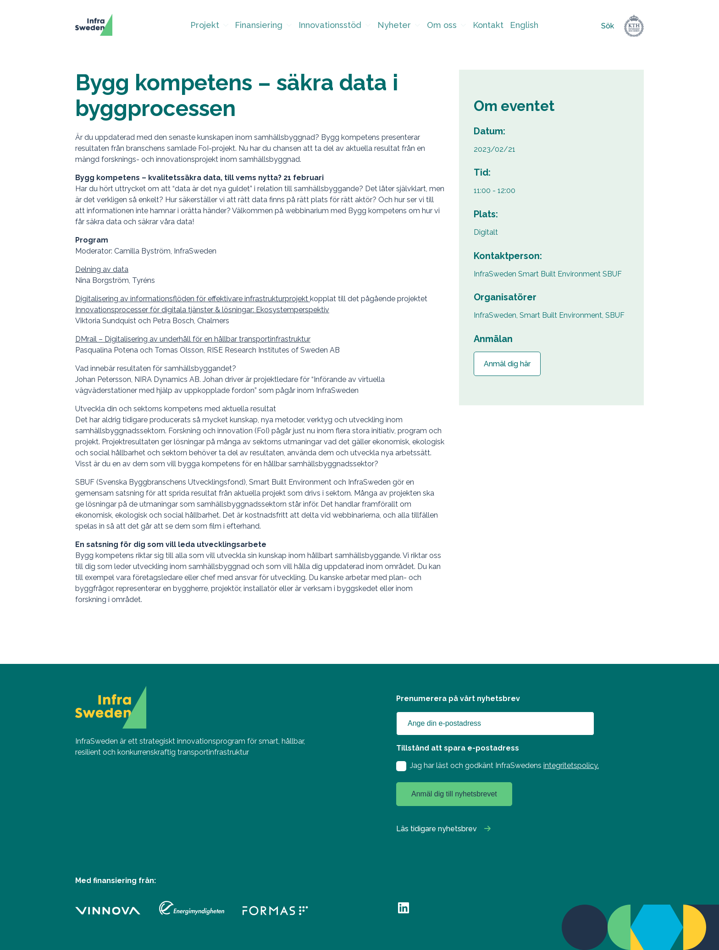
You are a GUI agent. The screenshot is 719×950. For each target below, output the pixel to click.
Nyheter (392, 26)
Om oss (437, 26)
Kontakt (482, 26)
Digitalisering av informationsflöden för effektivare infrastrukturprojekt (192, 298)
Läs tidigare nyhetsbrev (436, 828)
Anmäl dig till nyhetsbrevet (454, 794)
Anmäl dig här (507, 363)
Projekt (214, 26)
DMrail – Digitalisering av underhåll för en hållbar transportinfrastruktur (192, 339)
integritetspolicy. (571, 765)
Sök (607, 26)
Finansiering (266, 26)
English (516, 26)
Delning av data (101, 269)
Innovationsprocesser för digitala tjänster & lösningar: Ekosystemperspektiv (202, 309)
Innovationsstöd (332, 26)
